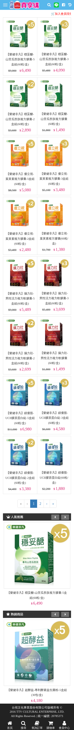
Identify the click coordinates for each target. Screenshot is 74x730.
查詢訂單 (37, 724)
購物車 (51, 724)
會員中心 (64, 724)
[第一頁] (20, 504)
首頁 (10, 724)
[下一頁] (47, 504)
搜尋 (23, 724)
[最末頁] (53, 504)
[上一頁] (27, 504)
